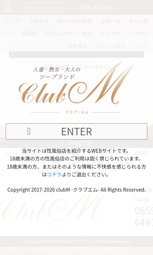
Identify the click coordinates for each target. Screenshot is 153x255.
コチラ (54, 174)
